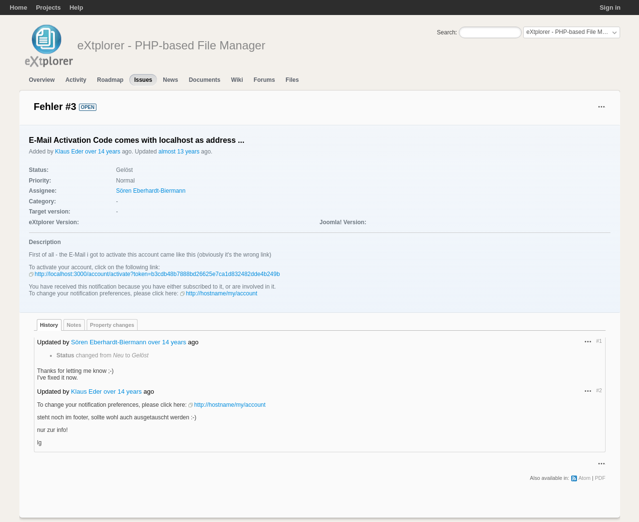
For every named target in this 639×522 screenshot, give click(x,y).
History (49, 325)
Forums (264, 80)
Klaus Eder (69, 151)
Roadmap (110, 80)
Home (18, 7)
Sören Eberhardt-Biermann (151, 190)
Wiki (237, 80)
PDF (600, 478)
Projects (48, 7)
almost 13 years (179, 151)
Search (446, 32)
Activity (75, 80)
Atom (584, 478)
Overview (42, 80)
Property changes (112, 325)
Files (292, 80)
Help (76, 7)
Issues (143, 80)
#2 (599, 390)
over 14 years (103, 151)
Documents (204, 80)
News (170, 80)
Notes (74, 325)
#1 (599, 341)
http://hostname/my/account (221, 293)
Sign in (610, 7)
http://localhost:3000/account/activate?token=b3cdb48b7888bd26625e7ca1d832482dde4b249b (157, 274)
